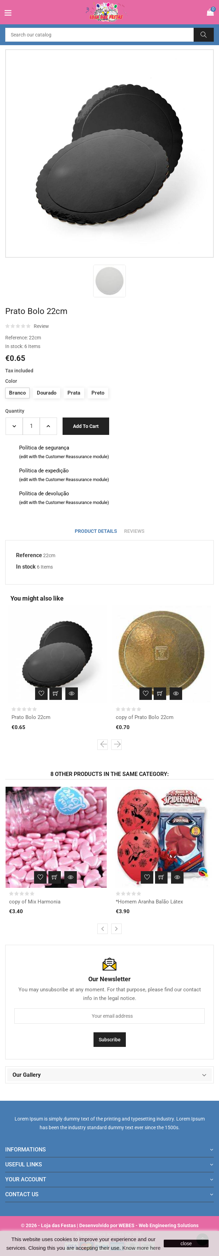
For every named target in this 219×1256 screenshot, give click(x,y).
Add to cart (86, 426)
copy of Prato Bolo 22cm (144, 717)
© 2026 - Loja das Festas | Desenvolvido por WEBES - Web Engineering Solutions (109, 1225)
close (186, 1243)
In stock (26, 566)
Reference (29, 555)
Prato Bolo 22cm (30, 717)
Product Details (96, 531)
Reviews (134, 531)
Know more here (141, 1248)
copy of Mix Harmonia (34, 902)
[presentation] (102, 744)
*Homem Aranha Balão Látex (149, 902)
